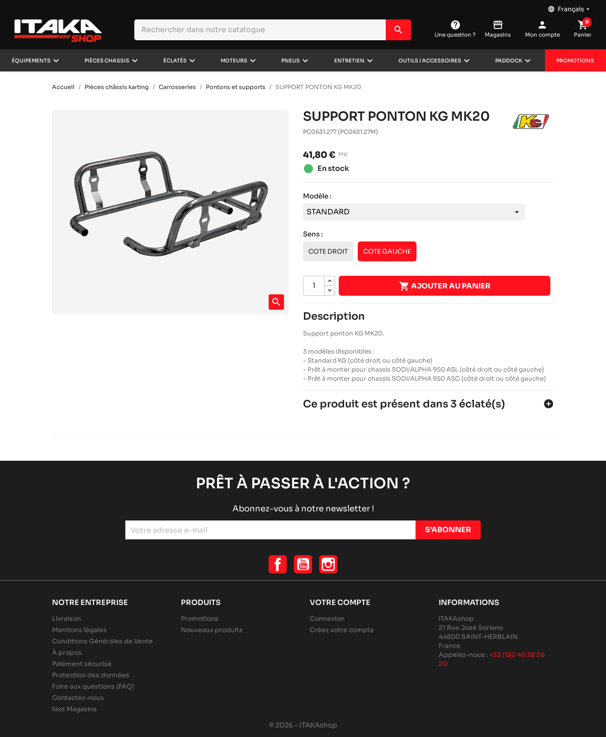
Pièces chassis (107, 60)
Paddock (508, 60)
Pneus (290, 60)
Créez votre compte (342, 630)
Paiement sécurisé (82, 664)
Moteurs (234, 60)
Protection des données (90, 675)
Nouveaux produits (212, 630)
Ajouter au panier (445, 286)
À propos (67, 652)
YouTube (303, 564)
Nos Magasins (74, 709)
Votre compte (340, 602)
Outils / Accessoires (429, 60)
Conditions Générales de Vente (102, 641)
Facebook (278, 564)
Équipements (31, 60)
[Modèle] (414, 212)
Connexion (327, 618)
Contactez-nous (78, 698)
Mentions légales (79, 630)
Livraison (66, 618)
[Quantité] (314, 286)
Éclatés (175, 60)
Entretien (349, 60)
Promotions (575, 60)
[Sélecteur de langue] (570, 7)
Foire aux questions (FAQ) (93, 686)
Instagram (328, 564)
